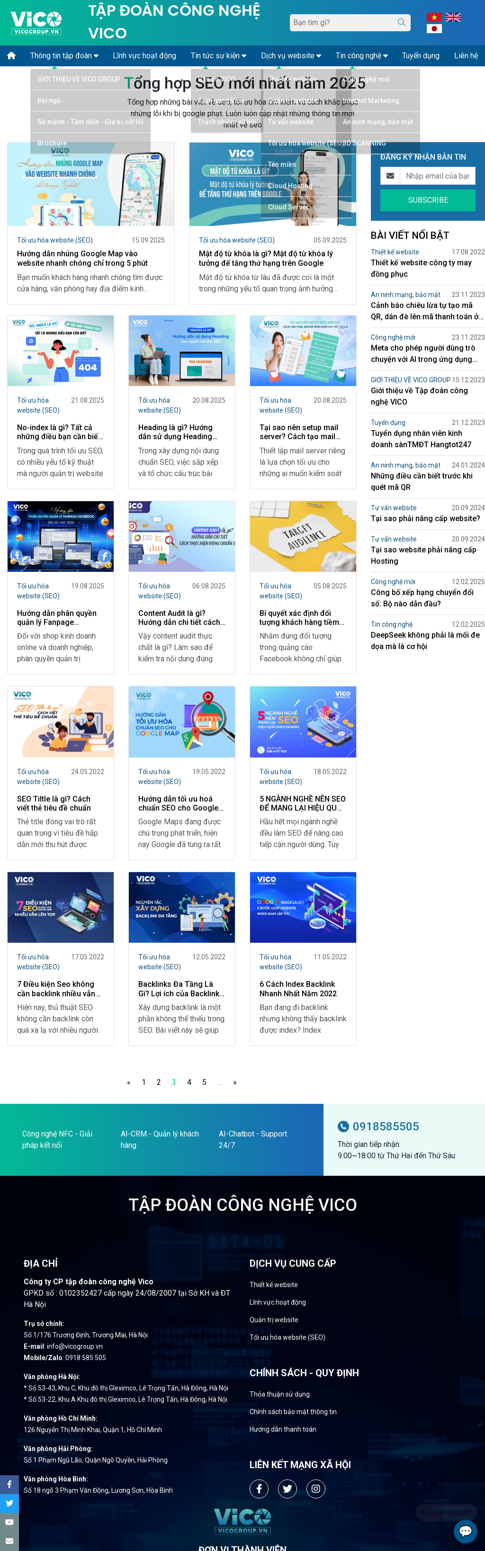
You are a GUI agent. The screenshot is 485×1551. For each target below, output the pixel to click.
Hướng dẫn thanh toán (283, 1430)
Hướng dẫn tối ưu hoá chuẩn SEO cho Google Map (178, 804)
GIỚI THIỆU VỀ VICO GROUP (411, 380)
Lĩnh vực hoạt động (278, 1303)
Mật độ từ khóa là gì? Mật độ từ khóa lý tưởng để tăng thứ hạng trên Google (266, 258)
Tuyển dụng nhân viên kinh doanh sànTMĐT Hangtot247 (421, 439)
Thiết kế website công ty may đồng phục (421, 268)
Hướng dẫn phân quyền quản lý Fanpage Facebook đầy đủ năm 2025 (57, 619)
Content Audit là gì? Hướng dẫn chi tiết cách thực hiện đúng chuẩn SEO (179, 619)
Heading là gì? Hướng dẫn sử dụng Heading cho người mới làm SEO (178, 433)
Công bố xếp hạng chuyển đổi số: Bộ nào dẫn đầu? (422, 598)
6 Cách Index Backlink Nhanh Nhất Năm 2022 (298, 990)
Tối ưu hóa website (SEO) (55, 240)
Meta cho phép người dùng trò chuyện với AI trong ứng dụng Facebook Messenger (423, 354)
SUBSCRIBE (428, 200)
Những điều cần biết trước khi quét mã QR (422, 481)
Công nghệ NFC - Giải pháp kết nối (57, 1140)
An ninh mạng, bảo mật (405, 294)
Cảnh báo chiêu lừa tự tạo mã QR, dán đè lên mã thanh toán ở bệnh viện (424, 312)
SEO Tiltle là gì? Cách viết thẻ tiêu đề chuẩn (54, 804)
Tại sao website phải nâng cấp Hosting (423, 555)
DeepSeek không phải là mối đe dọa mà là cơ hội (425, 641)
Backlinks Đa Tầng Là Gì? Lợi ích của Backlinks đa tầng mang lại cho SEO (181, 990)
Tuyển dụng (388, 422)
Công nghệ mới (393, 337)
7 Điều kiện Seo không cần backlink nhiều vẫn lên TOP (56, 990)
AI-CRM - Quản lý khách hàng (160, 1140)
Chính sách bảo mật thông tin (293, 1412)
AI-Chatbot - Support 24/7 (253, 1140)
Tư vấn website (394, 508)
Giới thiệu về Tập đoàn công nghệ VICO (419, 396)
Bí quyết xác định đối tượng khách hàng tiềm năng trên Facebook (299, 619)
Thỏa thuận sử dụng (280, 1395)
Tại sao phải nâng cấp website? (425, 518)
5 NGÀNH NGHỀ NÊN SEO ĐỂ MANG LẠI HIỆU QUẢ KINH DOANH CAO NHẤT (303, 804)
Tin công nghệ (392, 624)
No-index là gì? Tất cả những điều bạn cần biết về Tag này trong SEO (58, 433)
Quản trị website (274, 1321)
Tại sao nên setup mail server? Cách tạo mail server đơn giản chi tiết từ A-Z (299, 433)
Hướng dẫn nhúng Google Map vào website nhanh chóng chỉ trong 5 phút (82, 258)
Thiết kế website (395, 252)
